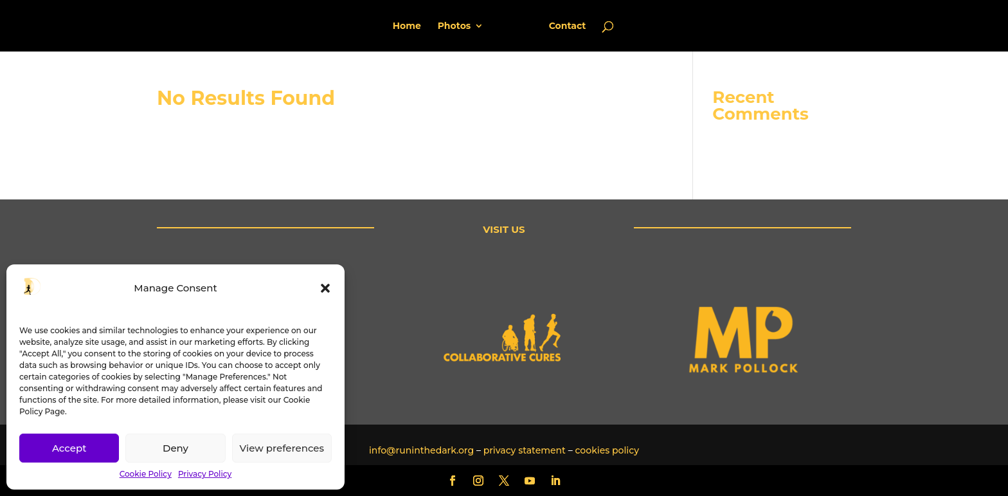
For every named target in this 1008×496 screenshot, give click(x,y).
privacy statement (524, 450)
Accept (69, 448)
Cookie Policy (146, 474)
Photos (459, 26)
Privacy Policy (204, 474)
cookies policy (607, 450)
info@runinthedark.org (421, 450)
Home (411, 26)
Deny (175, 448)
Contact (563, 26)
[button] (325, 288)
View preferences (282, 448)
